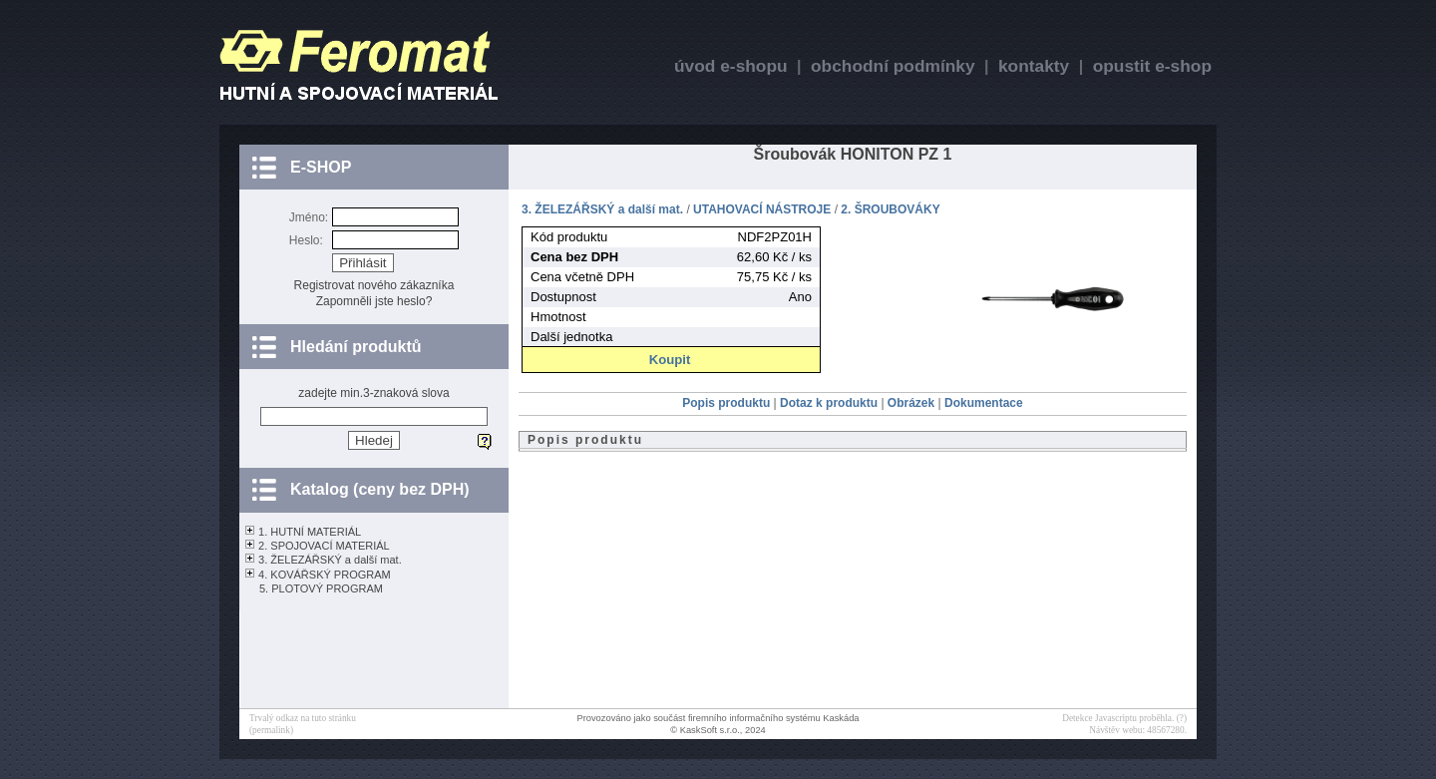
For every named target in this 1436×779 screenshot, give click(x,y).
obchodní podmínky (893, 66)
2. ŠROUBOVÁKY (890, 209)
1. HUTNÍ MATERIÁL (309, 532)
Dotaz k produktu (830, 403)
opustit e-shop (1152, 66)
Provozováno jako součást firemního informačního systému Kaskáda (717, 718)
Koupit (670, 359)
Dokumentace (983, 403)
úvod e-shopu (731, 66)
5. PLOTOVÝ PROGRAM (321, 588)
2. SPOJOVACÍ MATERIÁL (324, 546)
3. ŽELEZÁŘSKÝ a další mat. (330, 560)
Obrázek (913, 403)
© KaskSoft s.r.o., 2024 (718, 730)
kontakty (1033, 66)
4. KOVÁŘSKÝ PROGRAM (324, 575)
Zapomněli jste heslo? (374, 301)
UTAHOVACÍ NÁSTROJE (762, 209)
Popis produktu (727, 403)
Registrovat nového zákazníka (374, 285)
